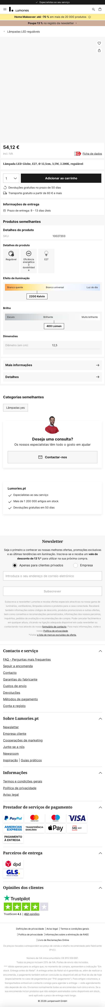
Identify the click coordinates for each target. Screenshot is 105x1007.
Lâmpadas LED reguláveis (23, 31)
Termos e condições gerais (22, 781)
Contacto (10, 673)
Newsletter (11, 727)
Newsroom (11, 753)
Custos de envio (15, 686)
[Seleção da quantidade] (11, 178)
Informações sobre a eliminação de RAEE (67, 934)
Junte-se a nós (13, 747)
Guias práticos (31, 760)
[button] (99, 43)
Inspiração (10, 760)
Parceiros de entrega (22, 853)
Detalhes (12, 377)
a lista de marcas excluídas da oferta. (57, 634)
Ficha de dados (92, 153)
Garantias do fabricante (20, 679)
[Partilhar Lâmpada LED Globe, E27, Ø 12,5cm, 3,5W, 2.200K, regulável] (99, 50)
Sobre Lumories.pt (21, 718)
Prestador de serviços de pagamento (37, 807)
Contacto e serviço (20, 651)
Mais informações (18, 365)
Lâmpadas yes (15, 407)
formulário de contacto (54, 626)
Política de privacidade (55, 630)
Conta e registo (14, 706)
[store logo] (21, 9)
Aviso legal (11, 794)
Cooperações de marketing (23, 740)
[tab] (52, 678)
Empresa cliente (14, 733)
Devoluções (11, 692)
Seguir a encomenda (18, 666)
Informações (15, 773)
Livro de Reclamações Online (53, 940)
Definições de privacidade (30, 928)
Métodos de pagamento (20, 699)
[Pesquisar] (93, 9)
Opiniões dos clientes (23, 888)
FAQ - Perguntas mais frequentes (27, 659)
